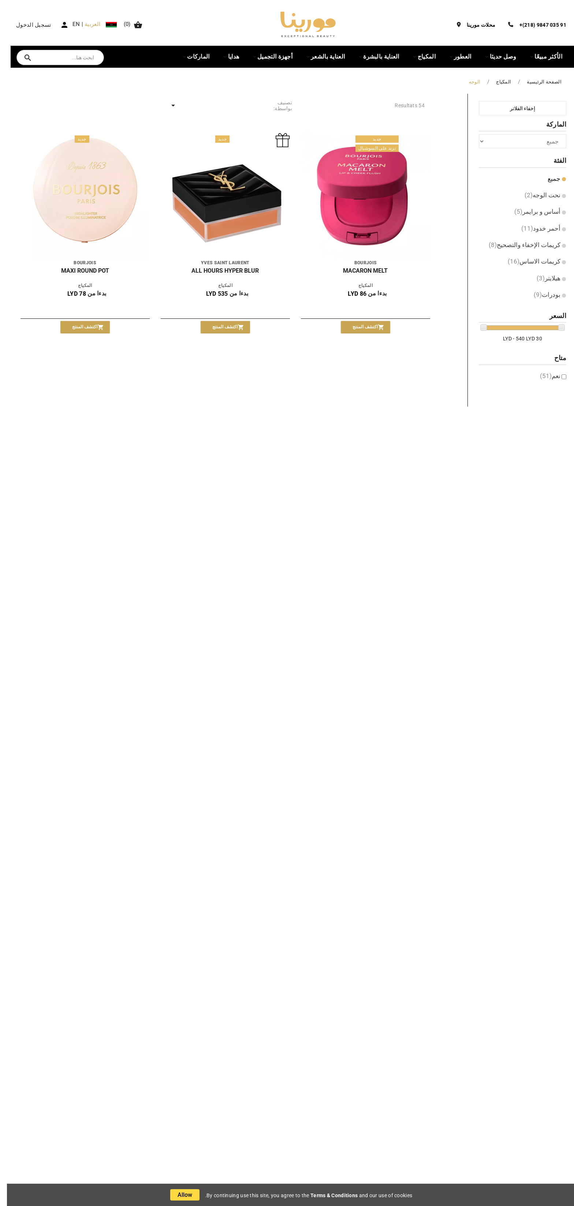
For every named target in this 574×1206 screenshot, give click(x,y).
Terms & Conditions (327, 1195)
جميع (547, 178)
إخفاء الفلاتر (515, 108)
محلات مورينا (474, 25)
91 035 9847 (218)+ (535, 25)
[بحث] (60, 57)
